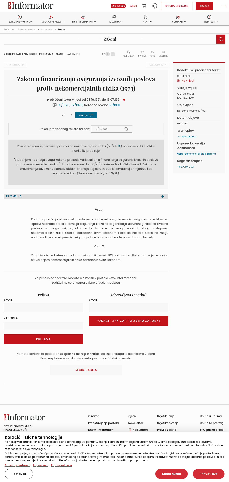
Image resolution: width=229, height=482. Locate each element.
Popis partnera (61, 465)
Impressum (40, 465)
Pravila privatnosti (17, 465)
